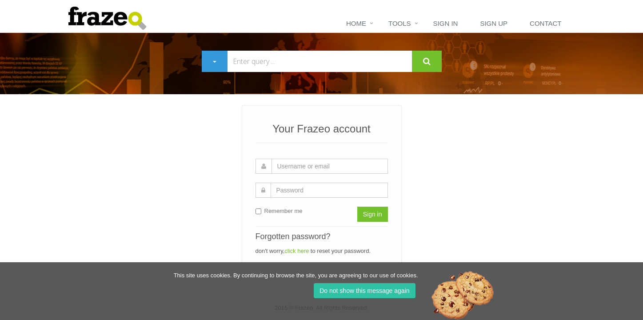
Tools (399, 23)
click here (296, 251)
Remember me (279, 211)
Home (356, 23)
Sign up (493, 23)
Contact (545, 23)
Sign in (445, 23)
